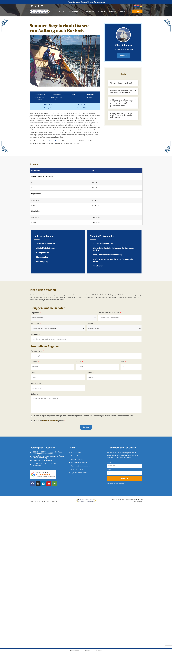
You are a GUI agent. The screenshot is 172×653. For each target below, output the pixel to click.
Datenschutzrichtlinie (50, 421)
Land (122, 362)
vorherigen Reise (53, 141)
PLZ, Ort (79, 362)
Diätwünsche (35, 334)
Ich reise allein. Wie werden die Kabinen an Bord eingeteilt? (121, 91)
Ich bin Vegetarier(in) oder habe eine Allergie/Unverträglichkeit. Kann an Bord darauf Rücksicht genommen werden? (121, 102)
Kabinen (90, 323)
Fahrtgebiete (89, 11)
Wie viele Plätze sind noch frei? (121, 83)
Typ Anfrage (35, 323)
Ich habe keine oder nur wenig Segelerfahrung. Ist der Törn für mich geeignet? (121, 115)
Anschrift (34, 362)
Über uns (112, 11)
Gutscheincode (36, 383)
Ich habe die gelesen (48, 421)
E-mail (33, 372)
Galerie (122, 11)
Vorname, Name (37, 351)
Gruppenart (35, 313)
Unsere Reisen (74, 11)
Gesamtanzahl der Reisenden (109, 313)
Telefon (89, 372)
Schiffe (61, 11)
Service (101, 11)
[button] (129, 5)
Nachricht (34, 394)
